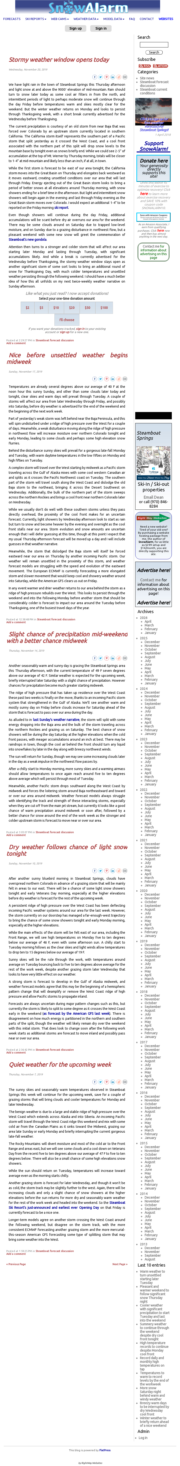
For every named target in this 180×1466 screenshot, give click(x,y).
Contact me (151, 246)
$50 (87, 308)
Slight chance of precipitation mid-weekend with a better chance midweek (67, 637)
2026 (143, 618)
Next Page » (120, 1264)
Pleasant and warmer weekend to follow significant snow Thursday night (154, 1294)
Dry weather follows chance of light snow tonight (67, 850)
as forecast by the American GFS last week (76, 1013)
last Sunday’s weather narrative (56, 720)
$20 (72, 308)
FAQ (132, 18)
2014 (143, 1194)
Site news (147, 78)
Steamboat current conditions (153, 91)
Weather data (86, 18)
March (149, 625)
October (151, 649)
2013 (143, 1244)
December (152, 642)
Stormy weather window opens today (59, 59)
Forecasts (12, 18)
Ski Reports (35, 18)
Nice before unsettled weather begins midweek (67, 358)
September (153, 653)
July (148, 661)
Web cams (60, 18)
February (151, 629)
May (148, 668)
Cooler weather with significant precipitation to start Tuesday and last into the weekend (154, 1312)
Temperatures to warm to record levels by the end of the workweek (154, 1378)
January (150, 633)
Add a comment (16, 343)
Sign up (75, 28)
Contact (147, 18)
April (148, 621)
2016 (143, 1093)
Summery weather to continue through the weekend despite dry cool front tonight (154, 1331)
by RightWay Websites (90, 1463)
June (148, 664)
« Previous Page (16, 1264)
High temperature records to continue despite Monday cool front (154, 1348)
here (144, 193)
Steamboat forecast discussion (55, 340)
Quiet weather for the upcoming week (60, 1064)
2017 (143, 1042)
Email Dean (153, 497)
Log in (143, 1438)
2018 (143, 992)
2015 (143, 1143)
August (150, 657)
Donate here (153, 168)
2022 (143, 790)
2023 (143, 739)
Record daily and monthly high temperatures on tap (152, 1363)
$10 (56, 308)
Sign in (101, 28)
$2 (27, 308)
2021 (143, 840)
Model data (113, 18)
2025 (143, 638)
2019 (143, 941)
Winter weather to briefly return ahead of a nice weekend (154, 1421)
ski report (61, 208)
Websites (166, 18)
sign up (64, 332)
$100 (104, 308)
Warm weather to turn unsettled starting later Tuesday (152, 1277)
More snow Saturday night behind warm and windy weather (152, 1393)
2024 (143, 689)
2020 (143, 891)
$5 (41, 308)
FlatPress (104, 1450)
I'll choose (67, 320)
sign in (80, 328)
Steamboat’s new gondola (27, 239)
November (152, 646)
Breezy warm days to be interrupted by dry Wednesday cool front (154, 1408)
